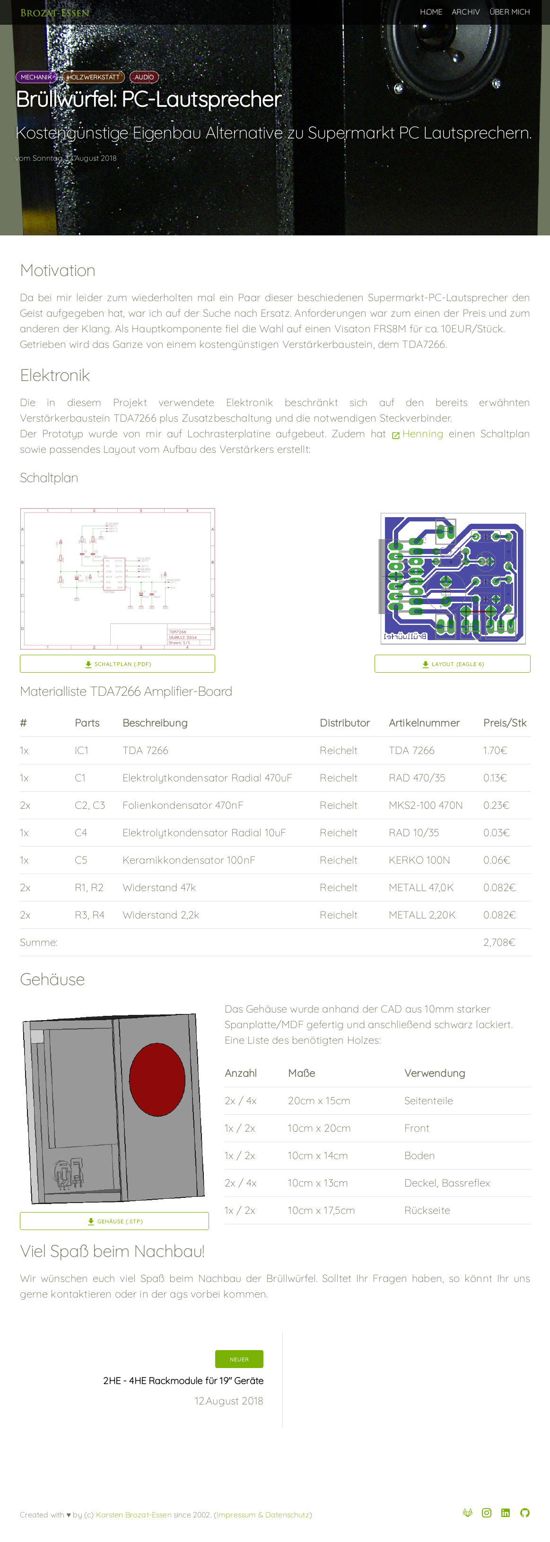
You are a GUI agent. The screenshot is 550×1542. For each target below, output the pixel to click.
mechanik (36, 77)
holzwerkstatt (93, 77)
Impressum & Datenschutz (263, 1514)
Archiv (466, 12)
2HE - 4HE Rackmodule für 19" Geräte (183, 1380)
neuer (239, 1359)
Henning (423, 433)
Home (431, 12)
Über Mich (509, 12)
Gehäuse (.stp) (120, 1221)
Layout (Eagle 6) (458, 664)
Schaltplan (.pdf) (123, 664)
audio (144, 77)
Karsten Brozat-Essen (132, 1514)
